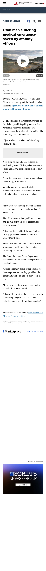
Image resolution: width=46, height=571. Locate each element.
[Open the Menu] (4, 3)
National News (11, 21)
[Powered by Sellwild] (39, 461)
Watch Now (39, 3)
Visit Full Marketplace (35, 331)
